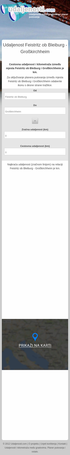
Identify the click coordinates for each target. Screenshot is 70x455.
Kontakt (62, 444)
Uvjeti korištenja (49, 444)
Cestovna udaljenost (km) (35, 146)
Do (35, 105)
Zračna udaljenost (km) (35, 129)
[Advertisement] (35, 207)
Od (35, 90)
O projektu (34, 444)
